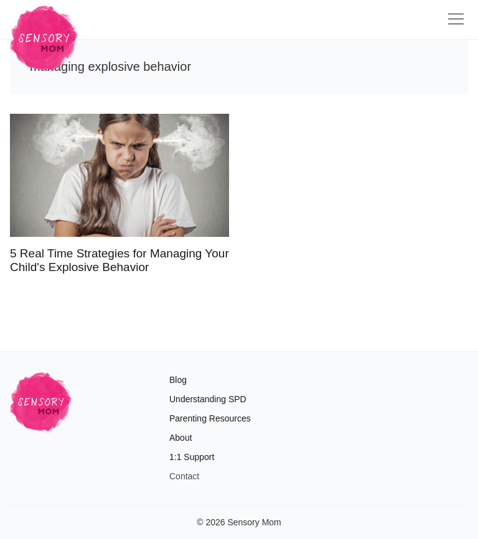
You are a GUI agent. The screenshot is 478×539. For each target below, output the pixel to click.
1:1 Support (191, 457)
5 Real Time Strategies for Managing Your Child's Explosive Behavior (119, 260)
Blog (178, 380)
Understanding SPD (207, 399)
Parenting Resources (210, 418)
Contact (184, 476)
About (180, 438)
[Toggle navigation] (458, 24)
